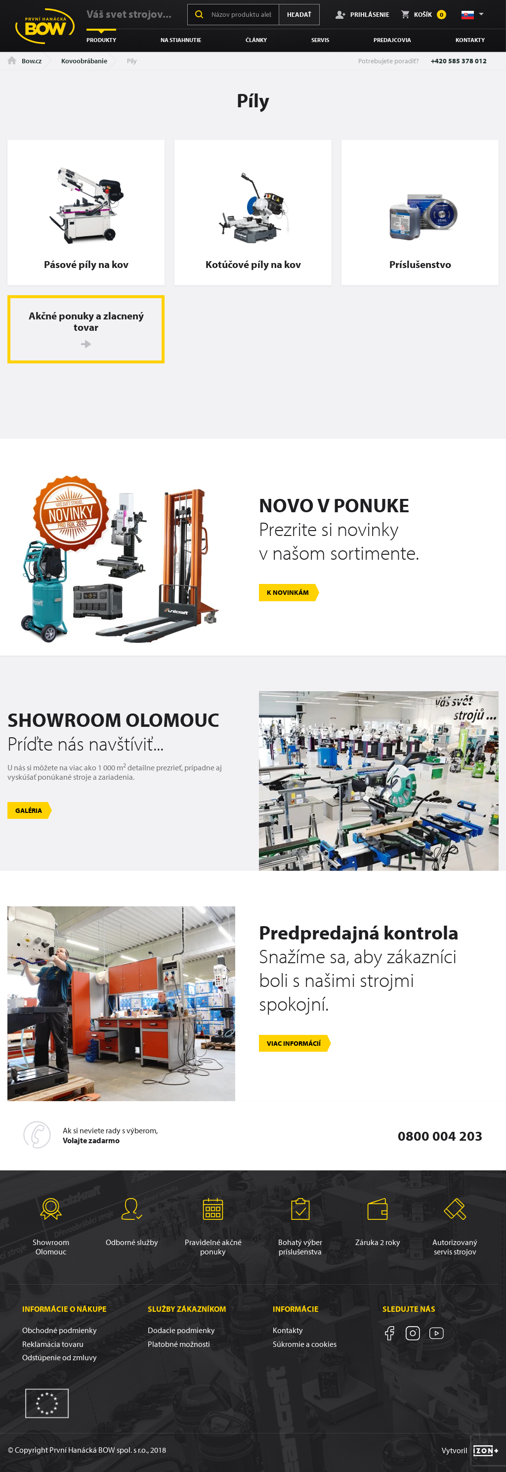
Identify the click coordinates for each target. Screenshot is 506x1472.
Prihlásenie (362, 14)
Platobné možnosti (179, 1344)
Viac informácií (294, 1043)
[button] (472, 14)
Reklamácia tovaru (53, 1344)
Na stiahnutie (181, 40)
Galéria (28, 810)
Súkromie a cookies (305, 1344)
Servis (320, 40)
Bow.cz (24, 60)
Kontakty (470, 40)
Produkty (101, 40)
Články (256, 40)
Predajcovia (392, 40)
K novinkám (288, 592)
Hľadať (299, 14)
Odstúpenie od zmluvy (59, 1357)
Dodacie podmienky (181, 1330)
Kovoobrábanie (84, 60)
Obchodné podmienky (59, 1330)
